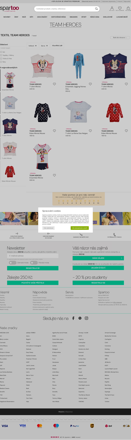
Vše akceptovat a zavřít (79, 228)
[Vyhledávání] (96, 9)
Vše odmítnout (48, 228)
